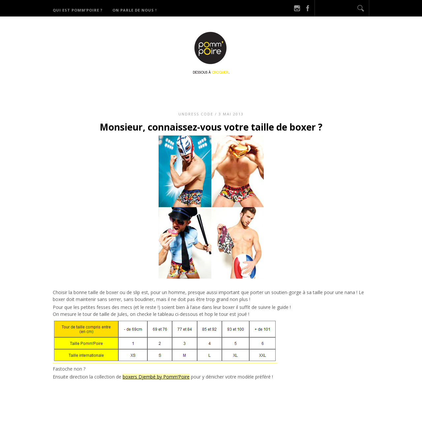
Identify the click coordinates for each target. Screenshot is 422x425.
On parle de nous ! (134, 10)
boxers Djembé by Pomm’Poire (156, 377)
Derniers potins (270, 89)
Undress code (195, 113)
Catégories (220, 89)
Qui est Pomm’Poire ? (78, 10)
